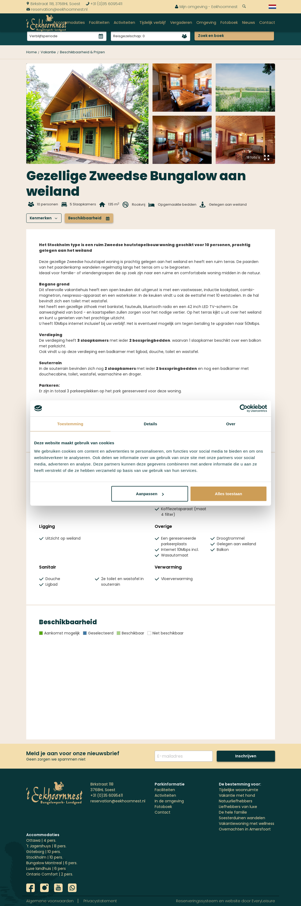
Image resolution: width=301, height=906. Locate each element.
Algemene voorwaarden (50, 901)
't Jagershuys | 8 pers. (46, 846)
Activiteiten (124, 22)
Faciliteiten (99, 22)
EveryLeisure (263, 901)
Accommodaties (69, 22)
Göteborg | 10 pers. (43, 851)
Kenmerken (44, 218)
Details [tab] (150, 423)
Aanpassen (150, 493)
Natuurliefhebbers (235, 801)
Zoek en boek (211, 35)
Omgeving (206, 22)
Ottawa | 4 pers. (41, 840)
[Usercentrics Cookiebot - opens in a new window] (243, 408)
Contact (267, 22)
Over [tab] (230, 423)
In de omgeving (169, 801)
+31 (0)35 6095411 (104, 3)
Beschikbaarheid (89, 218)
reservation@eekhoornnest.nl (56, 9)
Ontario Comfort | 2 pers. (49, 874)
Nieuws (248, 22)
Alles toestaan (228, 493)
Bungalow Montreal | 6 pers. (51, 863)
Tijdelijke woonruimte (238, 789)
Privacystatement (100, 901)
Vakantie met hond (237, 795)
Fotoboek (229, 22)
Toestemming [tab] (70, 423)
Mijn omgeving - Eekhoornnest (206, 6)
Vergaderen (181, 22)
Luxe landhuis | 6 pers (46, 868)
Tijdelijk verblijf (152, 22)
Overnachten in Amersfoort (245, 829)
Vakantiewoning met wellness (246, 823)
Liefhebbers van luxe (238, 806)
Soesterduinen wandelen (242, 818)
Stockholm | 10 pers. (44, 857)
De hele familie (233, 812)
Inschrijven (245, 756)
